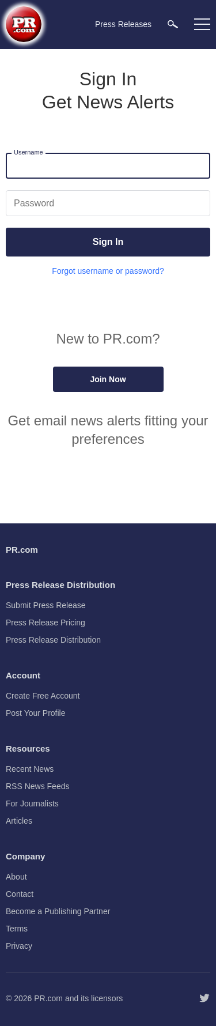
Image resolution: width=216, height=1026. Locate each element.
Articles (19, 820)
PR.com (48, 998)
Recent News (30, 769)
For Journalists (32, 803)
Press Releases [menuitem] (123, 24)
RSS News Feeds (37, 786)
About (16, 876)
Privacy (19, 945)
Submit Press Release (46, 605)
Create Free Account (42, 695)
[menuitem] (173, 24)
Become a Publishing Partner (58, 911)
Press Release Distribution (53, 639)
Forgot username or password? (108, 271)
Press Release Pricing (45, 622)
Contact (19, 894)
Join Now (108, 379)
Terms (17, 928)
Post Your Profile (36, 713)
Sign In (108, 242)
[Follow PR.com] (204, 998)
